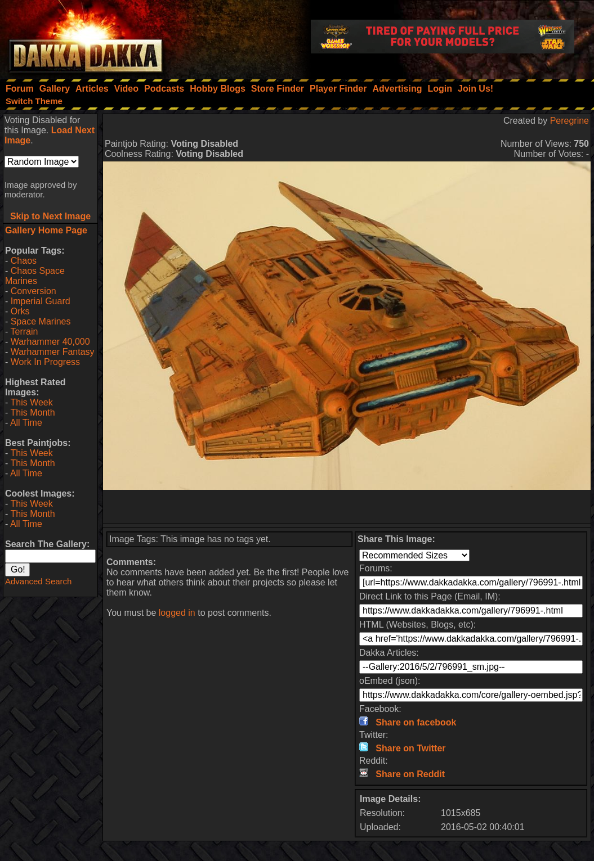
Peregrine (569, 120)
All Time (26, 422)
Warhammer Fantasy (53, 352)
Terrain (24, 331)
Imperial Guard (40, 301)
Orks (20, 311)
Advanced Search (38, 581)
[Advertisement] (347, 507)
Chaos (24, 260)
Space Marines (41, 321)
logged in (177, 612)
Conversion (33, 291)
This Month (32, 412)
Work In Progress (45, 362)
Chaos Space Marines (35, 276)
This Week (31, 402)
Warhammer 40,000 (50, 341)
